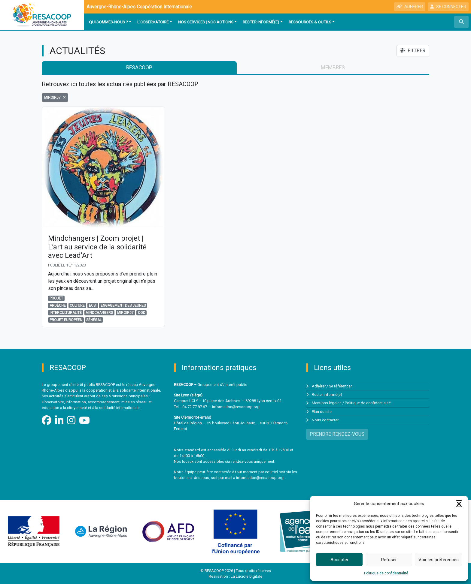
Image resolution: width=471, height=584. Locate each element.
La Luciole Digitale (246, 576)
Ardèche (58, 305)
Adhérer (319, 386)
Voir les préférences (438, 559)
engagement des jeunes (123, 305)
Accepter (339, 559)
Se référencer (340, 386)
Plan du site (322, 411)
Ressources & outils (310, 22)
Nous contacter (325, 420)
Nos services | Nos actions (205, 22)
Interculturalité (66, 313)
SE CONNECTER (448, 6)
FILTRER (412, 50)
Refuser (389, 559)
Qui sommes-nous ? (108, 22)
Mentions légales (327, 403)
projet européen (66, 320)
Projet (56, 298)
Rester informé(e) (261, 22)
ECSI (92, 305)
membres (333, 68)
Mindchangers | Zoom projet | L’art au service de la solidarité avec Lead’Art (97, 247)
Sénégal (94, 320)
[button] (459, 504)
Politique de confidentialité (386, 573)
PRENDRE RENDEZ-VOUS (337, 434)
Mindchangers (99, 313)
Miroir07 (125, 313)
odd (141, 313)
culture (77, 305)
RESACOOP (139, 68)
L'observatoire (153, 22)
